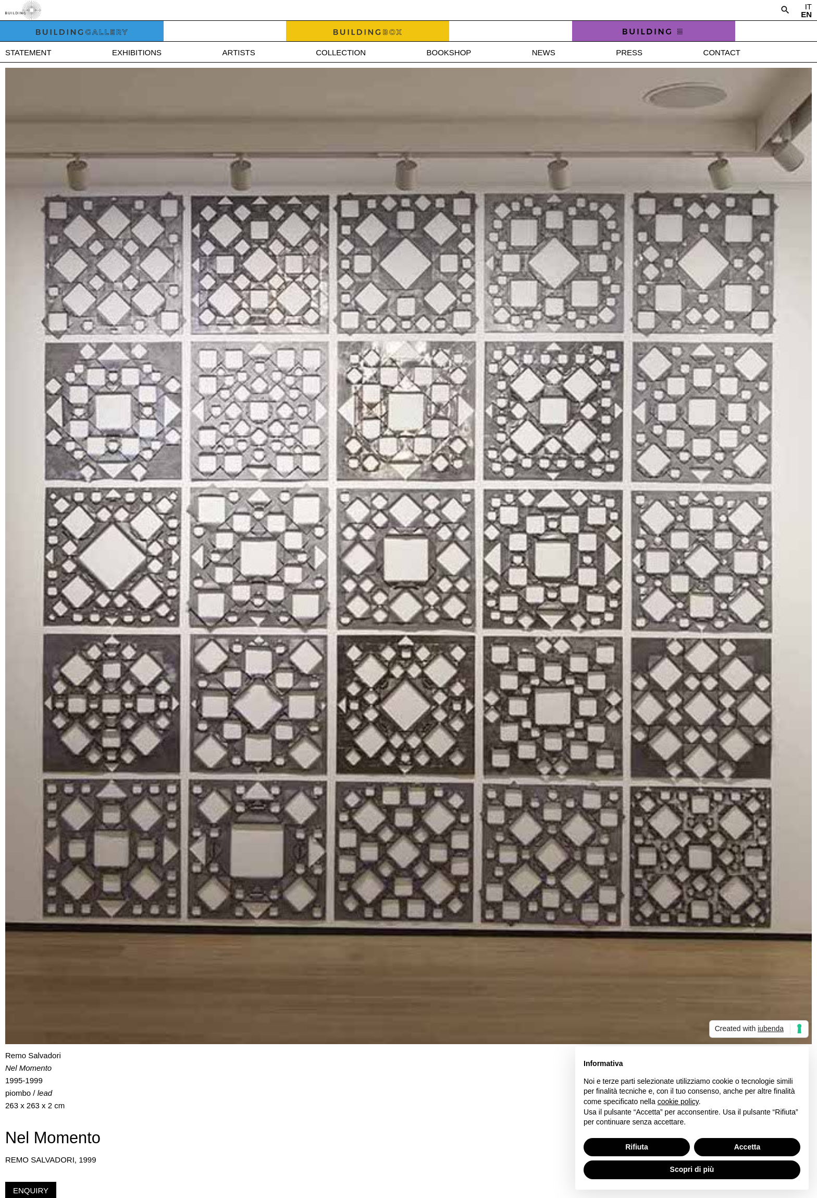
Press (629, 52)
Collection (341, 52)
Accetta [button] (747, 1147)
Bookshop (448, 52)
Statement (28, 52)
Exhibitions (137, 52)
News (543, 52)
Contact (721, 52)
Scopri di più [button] (692, 1169)
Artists (238, 52)
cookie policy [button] (678, 1101)
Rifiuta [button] (636, 1147)
